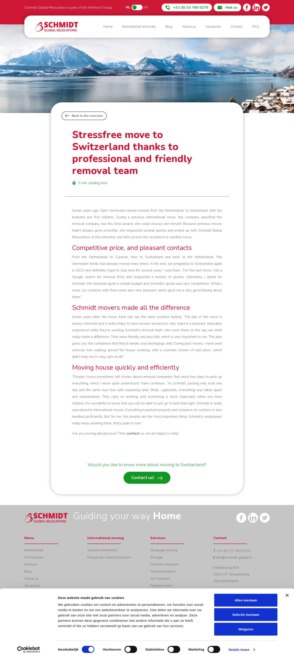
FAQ (255, 26)
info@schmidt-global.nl (234, 557)
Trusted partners (163, 571)
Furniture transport (164, 564)
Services (31, 564)
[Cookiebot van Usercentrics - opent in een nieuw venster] (28, 646)
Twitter (266, 7)
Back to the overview (84, 115)
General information (102, 550)
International (33, 550)
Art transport (160, 578)
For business (34, 557)
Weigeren (245, 626)
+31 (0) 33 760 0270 (233, 550)
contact (133, 433)
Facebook (247, 7)
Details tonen (238, 646)
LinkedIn (256, 7)
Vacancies (213, 26)
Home (56, 27)
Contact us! (147, 478)
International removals (139, 26)
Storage (156, 557)
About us (189, 26)
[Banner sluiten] (287, 592)
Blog (168, 26)
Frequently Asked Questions (109, 557)
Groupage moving (163, 550)
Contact (237, 26)
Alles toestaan (246, 597)
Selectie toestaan (246, 611)
